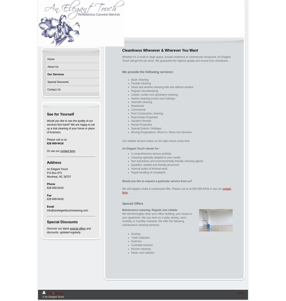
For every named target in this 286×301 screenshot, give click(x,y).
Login (241, 292)
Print (47, 293)
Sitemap (58, 293)
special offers (78, 228)
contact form (67, 151)
